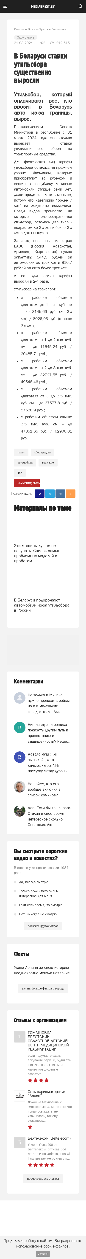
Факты (21, 954)
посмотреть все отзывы (43, 1178)
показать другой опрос (43, 926)
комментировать (29, 483)
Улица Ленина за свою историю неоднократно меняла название (42, 970)
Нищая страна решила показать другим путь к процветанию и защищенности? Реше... (49, 733)
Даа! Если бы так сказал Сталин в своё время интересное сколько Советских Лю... (49, 816)
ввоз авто (48, 462)
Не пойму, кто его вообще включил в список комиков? (44, 789)
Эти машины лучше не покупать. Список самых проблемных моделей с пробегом (37, 553)
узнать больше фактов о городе (43, 988)
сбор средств (42, 452)
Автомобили (25, 462)
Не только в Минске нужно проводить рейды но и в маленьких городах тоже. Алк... (49, 703)
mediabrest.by (43, 6)
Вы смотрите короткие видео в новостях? (40, 855)
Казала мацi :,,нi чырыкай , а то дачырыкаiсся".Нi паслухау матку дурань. (48, 762)
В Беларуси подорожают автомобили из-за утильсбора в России (41, 605)
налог (21, 452)
